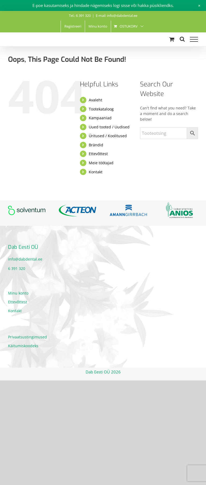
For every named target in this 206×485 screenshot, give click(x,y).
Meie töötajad (101, 162)
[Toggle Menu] (194, 39)
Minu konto (18, 293)
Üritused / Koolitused (108, 135)
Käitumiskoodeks (23, 345)
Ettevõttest (98, 153)
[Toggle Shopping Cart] (171, 39)
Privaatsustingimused (27, 336)
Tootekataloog (101, 109)
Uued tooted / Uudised (109, 126)
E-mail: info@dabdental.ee (116, 15)
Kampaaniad (100, 117)
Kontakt (95, 171)
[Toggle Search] (182, 39)
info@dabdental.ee (25, 259)
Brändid (96, 144)
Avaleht (95, 99)
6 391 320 (16, 268)
